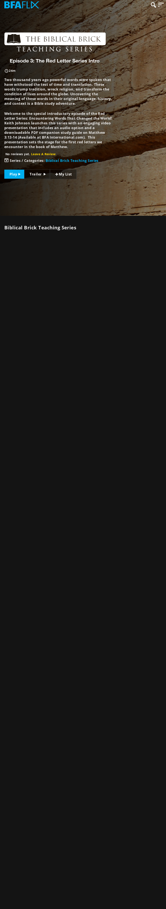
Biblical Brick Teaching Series (72, 160)
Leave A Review (43, 154)
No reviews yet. (30, 154)
